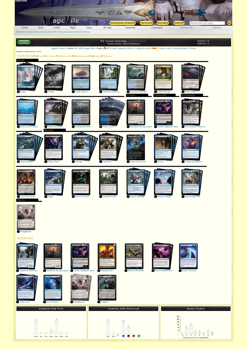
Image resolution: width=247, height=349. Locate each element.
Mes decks (77, 32)
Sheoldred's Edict (110, 196)
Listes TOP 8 (52, 32)
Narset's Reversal (189, 270)
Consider (79, 161)
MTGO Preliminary (132, 43)
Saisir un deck (40, 32)
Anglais (54, 48)
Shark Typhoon (26, 161)
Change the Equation (193, 161)
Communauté (156, 27)
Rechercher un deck (24, 32)
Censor (160, 161)
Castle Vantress (81, 91)
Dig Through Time (192, 196)
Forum (89, 27)
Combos (56, 27)
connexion (216, 27)
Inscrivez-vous (187, 27)
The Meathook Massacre (195, 126)
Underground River (83, 126)
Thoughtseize (25, 231)
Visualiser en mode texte (24, 51)
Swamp (51, 91)
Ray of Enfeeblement (163, 270)
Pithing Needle (107, 270)
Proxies (87, 32)
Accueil (24, 27)
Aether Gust (24, 302)
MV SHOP (79, 48)
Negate (51, 196)
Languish (104, 302)
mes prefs (37, 51)
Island (22, 91)
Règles (73, 27)
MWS (130, 48)
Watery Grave (108, 126)
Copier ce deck (165, 48)
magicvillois (90, 48)
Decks (40, 27)
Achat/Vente (130, 27)
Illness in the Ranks (136, 270)
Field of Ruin (190, 91)
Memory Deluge (164, 196)
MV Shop (107, 27)
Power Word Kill (82, 196)
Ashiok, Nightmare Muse (167, 126)
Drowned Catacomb (138, 91)
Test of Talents (52, 302)
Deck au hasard (65, 32)
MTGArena (109, 48)
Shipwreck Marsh (55, 126)
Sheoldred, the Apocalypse (141, 126)
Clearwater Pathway (111, 91)
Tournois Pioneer (114, 43)
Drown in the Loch (138, 161)
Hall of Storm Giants (28, 126)
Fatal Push (107, 161)
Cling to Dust (53, 161)
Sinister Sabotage (137, 196)
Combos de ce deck (146, 48)
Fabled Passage (163, 91)
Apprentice (122, 48)
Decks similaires (181, 48)
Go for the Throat (27, 196)
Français (61, 48)
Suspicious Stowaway (28, 270)
